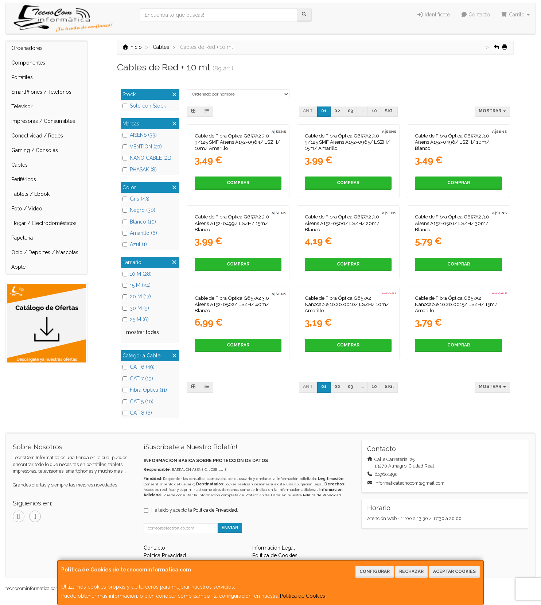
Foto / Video (26, 209)
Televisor (21, 106)
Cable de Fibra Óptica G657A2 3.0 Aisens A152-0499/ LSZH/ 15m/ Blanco (232, 223)
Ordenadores (27, 48)
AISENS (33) (139, 135)
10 (374, 110)
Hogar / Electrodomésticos (44, 223)
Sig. (389, 110)
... (362, 110)
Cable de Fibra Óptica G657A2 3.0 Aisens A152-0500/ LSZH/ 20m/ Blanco (342, 223)
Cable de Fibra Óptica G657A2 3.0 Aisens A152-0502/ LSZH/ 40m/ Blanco (232, 304)
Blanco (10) (139, 222)
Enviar (229, 527)
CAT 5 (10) (137, 401)
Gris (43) (135, 199)
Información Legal (273, 548)
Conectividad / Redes (37, 136)
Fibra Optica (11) (144, 390)
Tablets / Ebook (30, 194)
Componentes (28, 63)
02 (337, 110)
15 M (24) (136, 285)
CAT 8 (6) (137, 413)
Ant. (308, 110)
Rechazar (411, 571)
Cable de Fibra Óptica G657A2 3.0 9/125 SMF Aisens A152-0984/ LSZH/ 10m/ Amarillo (237, 142)
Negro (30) (138, 210)
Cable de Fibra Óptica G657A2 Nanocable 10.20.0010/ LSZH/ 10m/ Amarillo (347, 304)
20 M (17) (136, 296)
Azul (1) (134, 244)
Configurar (374, 571)
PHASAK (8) (139, 169)
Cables (19, 165)
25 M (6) (135, 319)
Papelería (22, 238)
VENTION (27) (142, 147)
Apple (18, 267)
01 (324, 110)
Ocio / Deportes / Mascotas (44, 252)
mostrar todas (142, 332)
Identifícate (433, 15)
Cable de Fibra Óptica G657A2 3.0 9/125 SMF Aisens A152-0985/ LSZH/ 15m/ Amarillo (347, 142)
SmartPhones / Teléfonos (41, 92)
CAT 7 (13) (137, 378)
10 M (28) (137, 274)
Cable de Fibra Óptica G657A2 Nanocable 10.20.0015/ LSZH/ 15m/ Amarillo (456, 304)
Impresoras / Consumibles (43, 121)
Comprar (238, 182)
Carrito (515, 15)
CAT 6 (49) (138, 367)
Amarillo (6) (139, 233)
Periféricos (23, 179)
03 (350, 110)
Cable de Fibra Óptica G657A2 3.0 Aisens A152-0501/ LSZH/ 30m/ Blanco (452, 223)
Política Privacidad (165, 555)
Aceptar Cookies (454, 571)
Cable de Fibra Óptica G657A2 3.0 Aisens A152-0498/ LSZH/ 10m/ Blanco (452, 142)
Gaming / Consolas (34, 150)
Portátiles (22, 77)
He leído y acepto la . (194, 510)
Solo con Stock (144, 106)
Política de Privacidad (322, 495)
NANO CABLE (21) (146, 158)
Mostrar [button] (492, 110)
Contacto (475, 15)
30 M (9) (135, 308)
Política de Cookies (302, 596)
